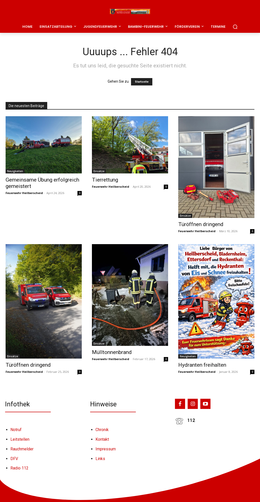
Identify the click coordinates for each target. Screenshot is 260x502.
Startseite (142, 81)
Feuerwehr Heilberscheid (24, 193)
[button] (235, 27)
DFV (14, 458)
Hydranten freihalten (202, 365)
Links (100, 458)
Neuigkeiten (15, 171)
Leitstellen (19, 439)
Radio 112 (19, 468)
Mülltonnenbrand (112, 352)
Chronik (102, 429)
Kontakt (102, 439)
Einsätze (98, 171)
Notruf (16, 429)
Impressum (105, 449)
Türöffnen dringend (200, 224)
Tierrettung (105, 180)
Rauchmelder (22, 449)
